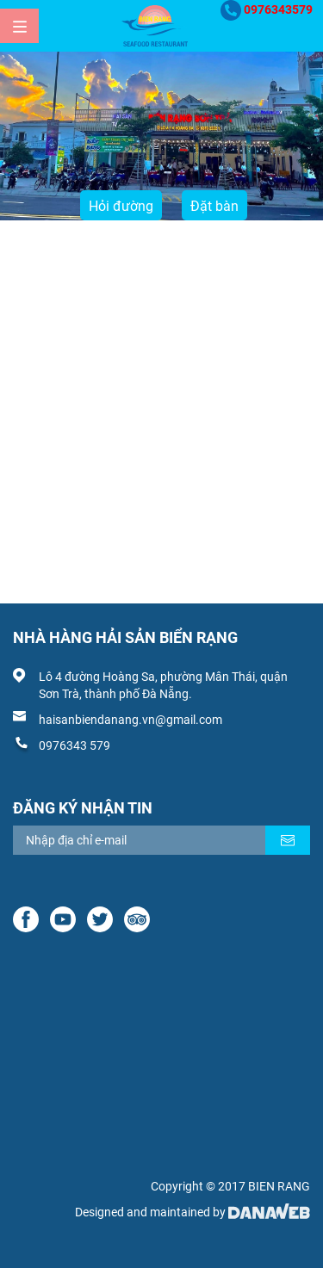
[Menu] (19, 26)
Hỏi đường (121, 206)
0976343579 (278, 9)
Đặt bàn (214, 206)
